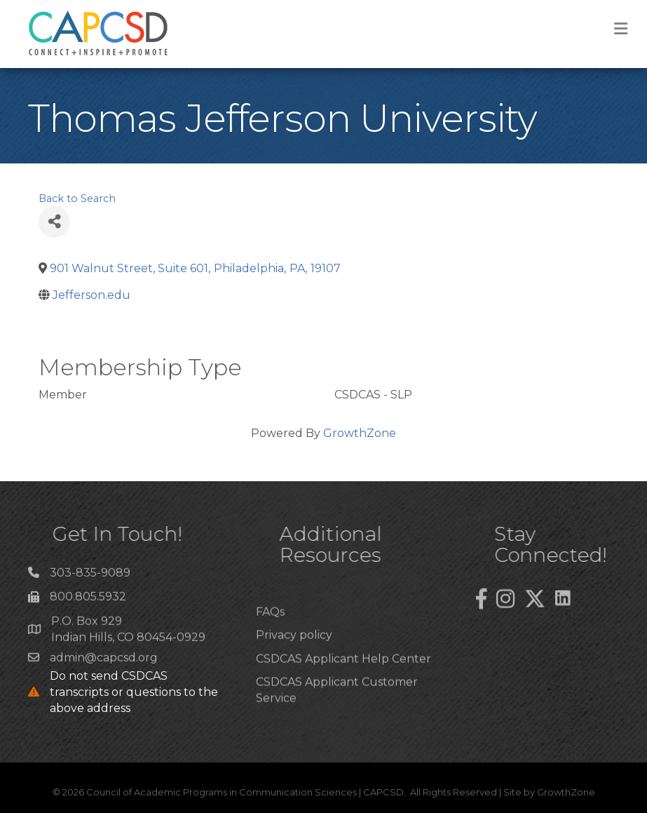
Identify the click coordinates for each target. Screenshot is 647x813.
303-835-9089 (90, 577)
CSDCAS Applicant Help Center (343, 683)
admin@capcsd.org (104, 661)
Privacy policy (294, 659)
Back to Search (77, 198)
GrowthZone (359, 433)
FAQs (270, 636)
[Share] (54, 222)
